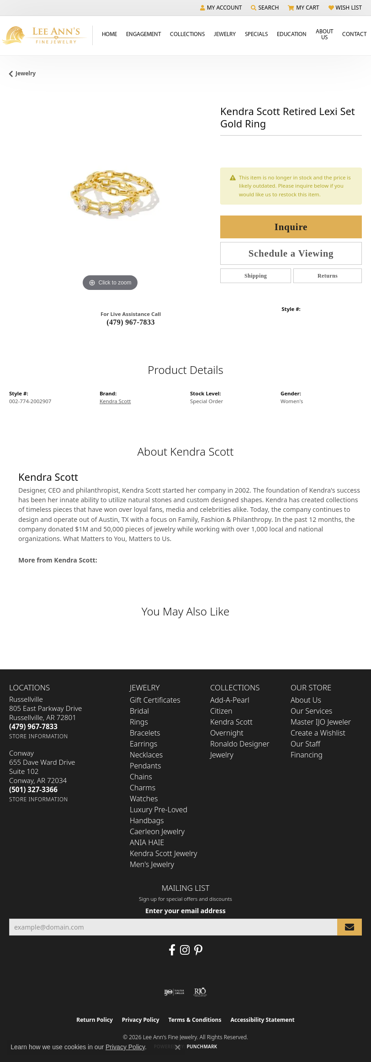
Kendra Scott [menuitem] (231, 722)
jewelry (26, 73)
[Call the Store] (33, 726)
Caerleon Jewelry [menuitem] (157, 831)
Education (292, 33)
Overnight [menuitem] (227, 733)
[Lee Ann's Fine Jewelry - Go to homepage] (46, 35)
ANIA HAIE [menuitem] (147, 842)
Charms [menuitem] (142, 788)
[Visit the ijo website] (174, 992)
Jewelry (225, 33)
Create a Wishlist (318, 733)
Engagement (143, 33)
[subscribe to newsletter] (349, 927)
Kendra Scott (115, 401)
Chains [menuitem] (141, 777)
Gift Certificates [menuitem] (155, 700)
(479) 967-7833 (130, 322)
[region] (110, 193)
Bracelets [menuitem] (145, 733)
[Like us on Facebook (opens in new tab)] (172, 950)
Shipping (255, 276)
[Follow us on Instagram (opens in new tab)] (185, 950)
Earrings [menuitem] (143, 744)
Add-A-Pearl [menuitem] (229, 700)
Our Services (311, 711)
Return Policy (94, 1020)
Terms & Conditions (195, 1020)
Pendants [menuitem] (145, 766)
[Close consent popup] (177, 1047)
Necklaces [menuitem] (146, 755)
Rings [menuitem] (139, 722)
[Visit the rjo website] (200, 992)
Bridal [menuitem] (139, 711)
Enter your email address (185, 910)
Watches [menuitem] (144, 799)
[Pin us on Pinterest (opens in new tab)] (198, 950)
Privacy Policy (140, 1020)
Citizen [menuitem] (221, 711)
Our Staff (305, 744)
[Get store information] (38, 736)
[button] (221, 8)
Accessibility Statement (262, 1020)
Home (109, 33)
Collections (187, 33)
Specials (256, 33)
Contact (354, 33)
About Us (324, 34)
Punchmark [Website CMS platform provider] (202, 1046)
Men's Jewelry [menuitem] (152, 864)
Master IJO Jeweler (321, 722)
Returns (328, 276)
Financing (307, 755)
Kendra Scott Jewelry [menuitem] (163, 853)
